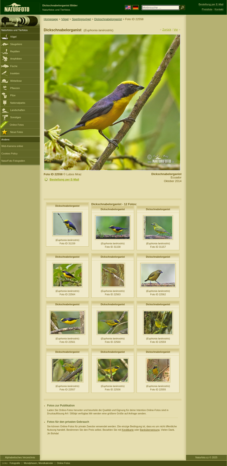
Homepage (51, 19)
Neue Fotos (16, 132)
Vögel (13, 36)
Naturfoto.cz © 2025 (206, 457)
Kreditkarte (128, 429)
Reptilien (15, 51)
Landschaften (17, 110)
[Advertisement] (206, 87)
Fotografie (15, 463)
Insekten (14, 73)
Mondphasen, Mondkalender (38, 463)
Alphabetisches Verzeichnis (20, 457)
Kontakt (219, 9)
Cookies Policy (9, 153)
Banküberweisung (149, 429)
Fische (13, 66)
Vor (176, 29)
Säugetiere (16, 44)
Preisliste (207, 9)
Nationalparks (17, 102)
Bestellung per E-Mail (64, 179)
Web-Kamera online (12, 146)
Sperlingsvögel (81, 19)
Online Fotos (17, 124)
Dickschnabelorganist (108, 19)
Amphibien (16, 58)
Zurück (166, 29)
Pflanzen (15, 88)
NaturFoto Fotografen (13, 160)
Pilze (13, 95)
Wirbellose (16, 80)
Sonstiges (15, 117)
